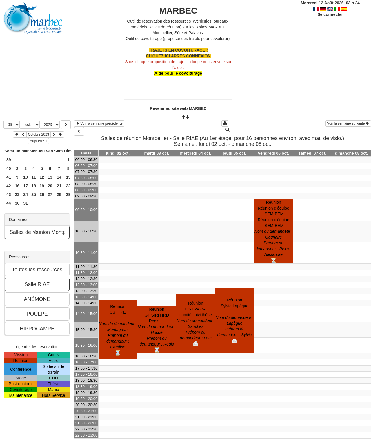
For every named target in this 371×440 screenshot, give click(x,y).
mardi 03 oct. (156, 153)
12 (41, 177)
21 (59, 185)
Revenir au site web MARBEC (178, 108)
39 (8, 159)
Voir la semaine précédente (99, 123)
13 (50, 177)
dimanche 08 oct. (351, 153)
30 (17, 203)
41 (8, 177)
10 (25, 177)
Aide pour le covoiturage (178, 73)
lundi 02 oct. (118, 153)
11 (33, 177)
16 (17, 185)
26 (41, 194)
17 (25, 185)
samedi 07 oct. (313, 153)
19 (41, 185)
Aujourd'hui (38, 141)
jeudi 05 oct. (234, 153)
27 (50, 194)
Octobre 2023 (38, 134)
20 (50, 185)
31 (25, 203)
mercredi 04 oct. (195, 153)
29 (68, 194)
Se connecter (330, 14)
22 (68, 185)
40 (8, 168)
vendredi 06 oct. (273, 153)
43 (8, 194)
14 (59, 177)
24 (25, 194)
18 (33, 185)
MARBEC (178, 10)
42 (8, 185)
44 (8, 203)
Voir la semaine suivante (348, 123)
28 (59, 194)
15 (68, 177)
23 (17, 194)
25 (33, 194)
